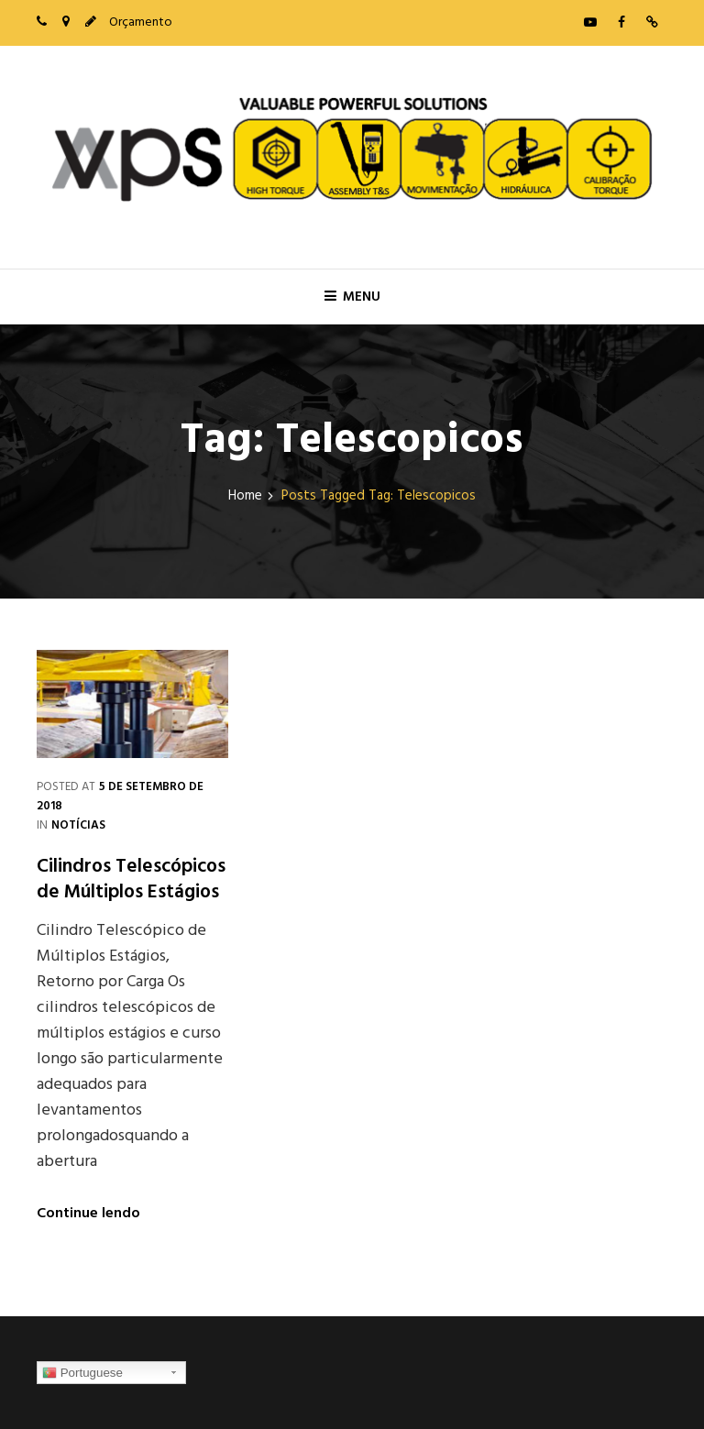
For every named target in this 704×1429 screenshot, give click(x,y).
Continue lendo (88, 1214)
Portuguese (82, 1373)
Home (245, 496)
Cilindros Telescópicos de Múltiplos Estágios (131, 879)
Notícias (78, 825)
